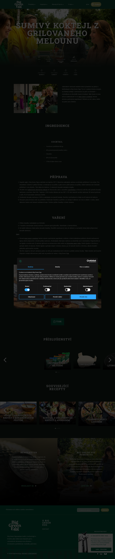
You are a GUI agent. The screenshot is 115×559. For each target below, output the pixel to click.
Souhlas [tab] (30, 267)
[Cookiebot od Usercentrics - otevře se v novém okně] (88, 261)
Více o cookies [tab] (84, 267)
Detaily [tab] (57, 267)
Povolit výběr (57, 297)
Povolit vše (83, 297)
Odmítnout (31, 297)
